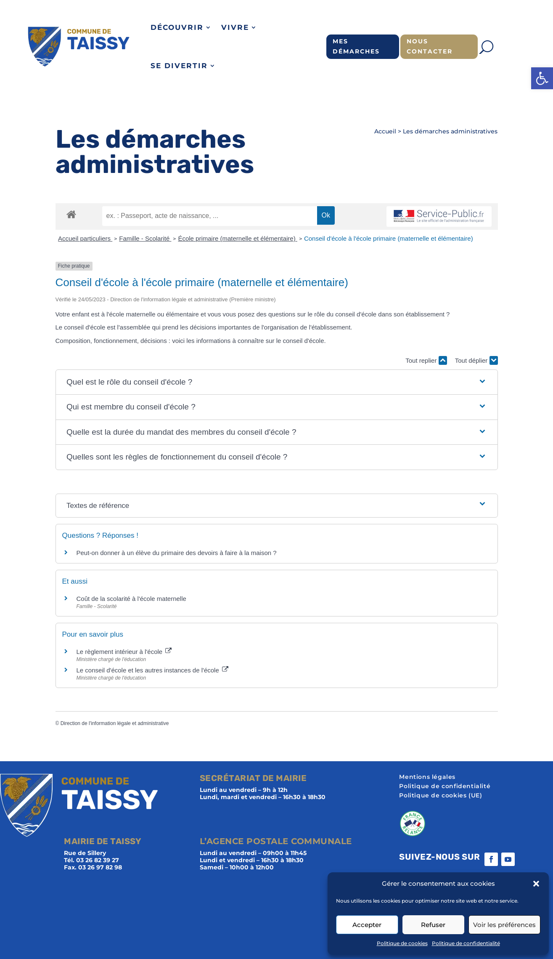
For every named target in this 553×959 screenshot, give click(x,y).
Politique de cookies (402, 943)
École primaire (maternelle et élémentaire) (237, 238)
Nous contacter (429, 46)
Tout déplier (476, 360)
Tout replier (426, 360)
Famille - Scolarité (145, 238)
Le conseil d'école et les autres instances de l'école (152, 670)
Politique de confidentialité (466, 943)
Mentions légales (427, 777)
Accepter (366, 925)
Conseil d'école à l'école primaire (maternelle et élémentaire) (388, 238)
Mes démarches (356, 46)
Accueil (385, 131)
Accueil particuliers (85, 238)
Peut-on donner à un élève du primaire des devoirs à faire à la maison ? (177, 552)
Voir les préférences (504, 925)
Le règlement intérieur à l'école (124, 651)
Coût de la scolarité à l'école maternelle (131, 598)
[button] (542, 78)
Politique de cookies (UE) (440, 795)
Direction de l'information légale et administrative (115, 723)
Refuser (433, 925)
